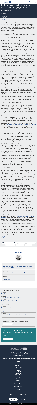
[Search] (34, 2)
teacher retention (20, 244)
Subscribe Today (8, 323)
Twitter (10, 394)
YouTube (21, 394)
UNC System (28, 244)
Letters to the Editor (18, 383)
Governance (18, 290)
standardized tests (31, 242)
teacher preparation (11, 244)
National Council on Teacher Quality (10, 242)
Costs (12, 290)
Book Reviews (18, 374)
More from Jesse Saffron (19, 283)
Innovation (18, 368)
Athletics (18, 370)
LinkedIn (26, 394)
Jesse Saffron (10, 13)
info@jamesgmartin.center (18, 355)
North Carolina (22, 242)
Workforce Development (19, 371)
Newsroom (18, 380)
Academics (8, 290)
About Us (18, 378)
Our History (18, 384)
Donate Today (8, 339)
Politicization (18, 365)
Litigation (18, 373)
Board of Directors (18, 386)
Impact (18, 381)
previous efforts (21, 33)
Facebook (15, 394)
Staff (18, 389)
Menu (30, 1)
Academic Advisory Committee (18, 387)
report (16, 40)
